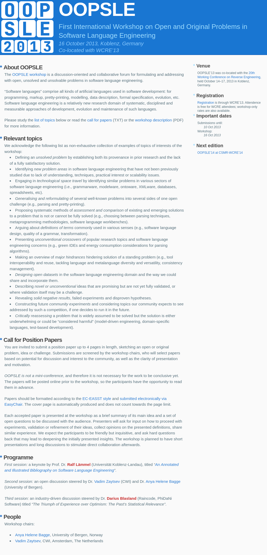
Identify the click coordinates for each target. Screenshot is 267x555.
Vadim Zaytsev (107, 481)
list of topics (44, 120)
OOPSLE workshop (29, 74)
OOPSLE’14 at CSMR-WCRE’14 (220, 153)
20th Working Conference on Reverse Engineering (228, 75)
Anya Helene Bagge (163, 481)
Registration (205, 102)
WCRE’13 (107, 50)
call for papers (99, 120)
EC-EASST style (96, 398)
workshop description (153, 120)
